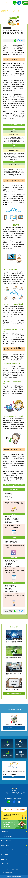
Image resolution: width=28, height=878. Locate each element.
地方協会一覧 (4, 854)
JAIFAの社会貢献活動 (6, 836)
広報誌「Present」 (6, 845)
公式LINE (15, 3)
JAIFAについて (5, 831)
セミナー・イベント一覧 (7, 850)
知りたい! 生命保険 (6, 840)
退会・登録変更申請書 (7, 872)
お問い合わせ (4, 863)
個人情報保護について (16, 869)
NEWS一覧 (4, 859)
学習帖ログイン (25, 2)
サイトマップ (5, 869)
